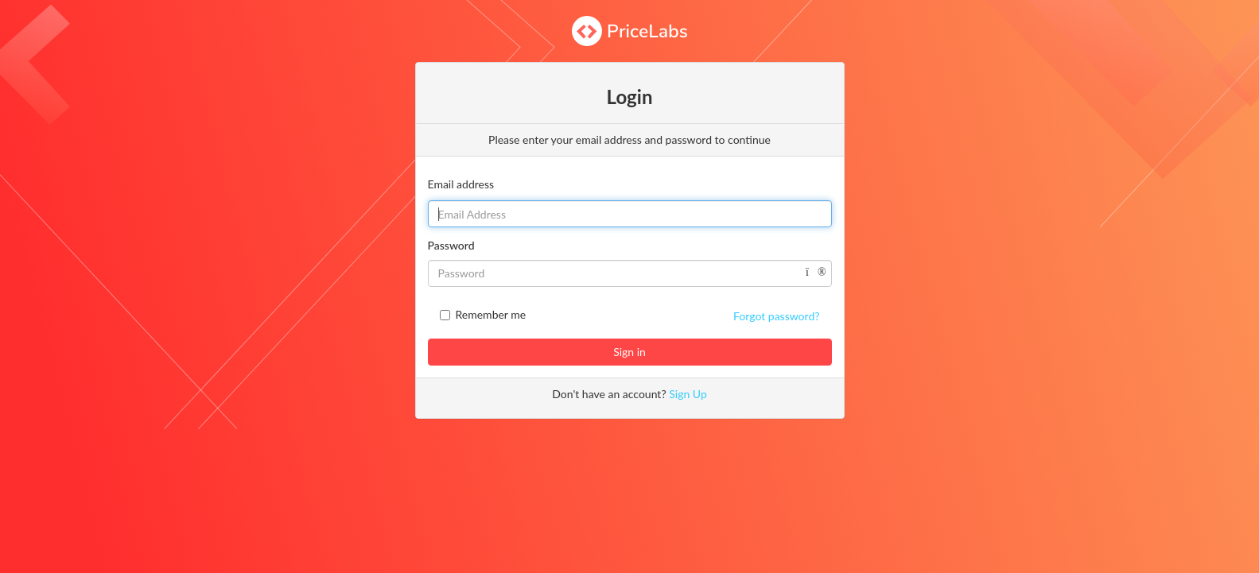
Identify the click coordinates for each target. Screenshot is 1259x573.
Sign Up (688, 394)
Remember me (491, 314)
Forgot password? (776, 316)
